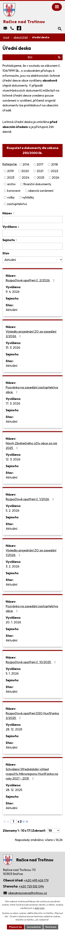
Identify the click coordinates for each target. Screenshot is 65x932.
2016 (26, 164)
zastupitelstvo (17, 204)
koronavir (14, 191)
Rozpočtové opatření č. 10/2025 (31, 662)
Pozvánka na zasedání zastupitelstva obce (32, 389)
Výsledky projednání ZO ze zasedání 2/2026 (31, 334)
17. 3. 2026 (13, 403)
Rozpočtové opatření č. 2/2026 (31, 280)
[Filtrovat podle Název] (32, 219)
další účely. (40, 908)
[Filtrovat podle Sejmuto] (32, 246)
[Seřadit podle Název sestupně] (14, 214)
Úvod (6, 37)
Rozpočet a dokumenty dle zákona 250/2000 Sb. (32, 150)
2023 (10, 178)
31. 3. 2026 (13, 348)
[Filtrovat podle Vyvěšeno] (32, 233)
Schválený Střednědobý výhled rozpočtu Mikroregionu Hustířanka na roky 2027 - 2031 (32, 773)
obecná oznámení (40, 191)
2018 (54, 164)
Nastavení (50, 927)
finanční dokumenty (37, 184)
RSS (44, 57)
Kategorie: (9, 164)
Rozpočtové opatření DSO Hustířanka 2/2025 (32, 715)
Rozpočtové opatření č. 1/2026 (30, 499)
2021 (40, 171)
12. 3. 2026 (13, 459)
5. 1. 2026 (12, 673)
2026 (55, 178)
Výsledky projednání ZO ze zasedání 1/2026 (31, 552)
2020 (25, 171)
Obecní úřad (21, 37)
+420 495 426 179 (36, 880)
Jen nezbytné (34, 927)
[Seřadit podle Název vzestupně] (14, 212)
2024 (25, 178)
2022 (54, 171)
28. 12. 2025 (14, 729)
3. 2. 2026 (12, 566)
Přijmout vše (15, 927)
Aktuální (11, 310)
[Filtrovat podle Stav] (32, 260)
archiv (11, 184)
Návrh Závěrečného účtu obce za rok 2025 (31, 445)
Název (7, 213)
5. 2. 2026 (12, 510)
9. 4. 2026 (12, 292)
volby (11, 197)
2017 (40, 164)
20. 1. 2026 (13, 622)
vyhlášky (28, 197)
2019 (10, 171)
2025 (40, 178)
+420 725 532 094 (31, 886)
